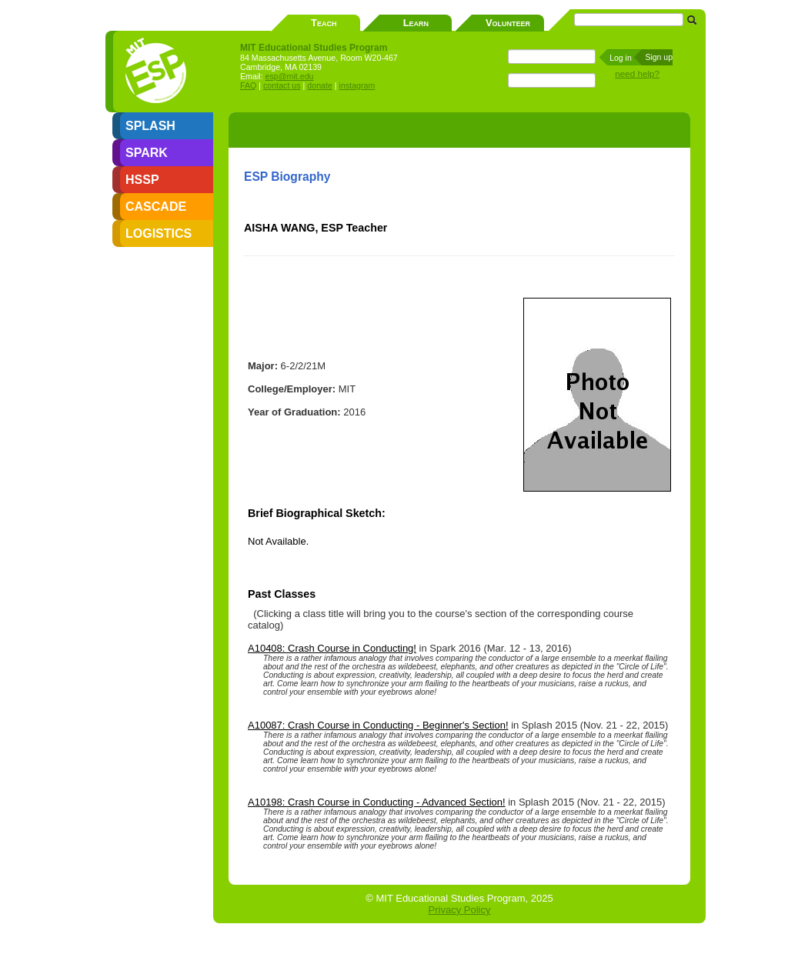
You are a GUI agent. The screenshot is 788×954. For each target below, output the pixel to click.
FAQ (248, 85)
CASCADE (155, 206)
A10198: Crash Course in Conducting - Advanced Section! (377, 802)
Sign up (659, 57)
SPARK (146, 152)
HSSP (142, 179)
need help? (637, 73)
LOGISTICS (158, 233)
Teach (323, 22)
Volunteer (508, 22)
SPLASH (150, 125)
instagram (357, 85)
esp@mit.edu (289, 76)
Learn (416, 22)
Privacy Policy (460, 910)
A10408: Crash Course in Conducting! (332, 648)
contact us (282, 85)
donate (319, 85)
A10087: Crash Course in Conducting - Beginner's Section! (378, 725)
